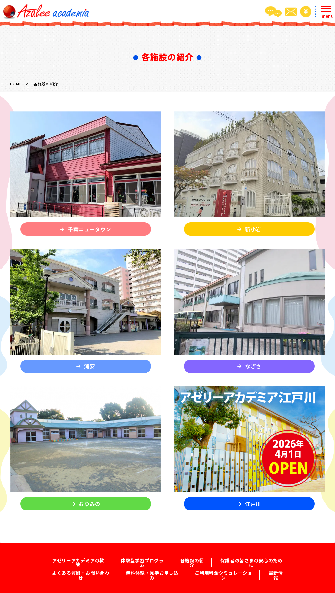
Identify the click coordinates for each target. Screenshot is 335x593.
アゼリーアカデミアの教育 (78, 561)
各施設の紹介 (192, 561)
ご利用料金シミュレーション (223, 569)
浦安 (89, 366)
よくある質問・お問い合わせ (80, 569)
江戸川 (253, 504)
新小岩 (253, 229)
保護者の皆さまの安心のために (251, 561)
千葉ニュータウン (89, 229)
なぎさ (253, 366)
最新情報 (276, 569)
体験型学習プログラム (142, 561)
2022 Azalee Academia (180, 586)
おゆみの (89, 504)
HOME (16, 83)
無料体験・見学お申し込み (152, 569)
